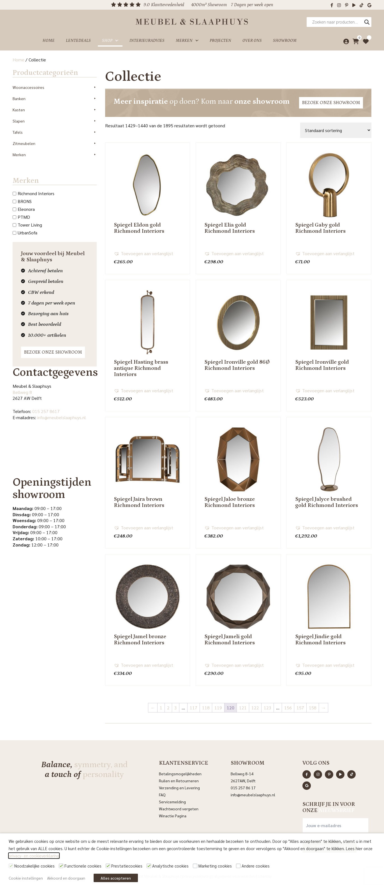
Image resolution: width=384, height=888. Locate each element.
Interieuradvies (147, 40)
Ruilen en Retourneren (179, 780)
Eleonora (26, 209)
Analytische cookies (170, 865)
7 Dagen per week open (252, 4)
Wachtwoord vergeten (178, 808)
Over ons (252, 40)
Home (49, 40)
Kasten (55, 109)
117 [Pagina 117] (193, 708)
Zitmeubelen (55, 143)
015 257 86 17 (243, 787)
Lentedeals (78, 40)
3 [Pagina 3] (175, 708)
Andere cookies (256, 865)
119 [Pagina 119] (218, 708)
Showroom (285, 40)
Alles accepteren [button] (116, 877)
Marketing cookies (215, 865)
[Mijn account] (345, 40)
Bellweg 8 (22, 392)
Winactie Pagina (173, 815)
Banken (55, 98)
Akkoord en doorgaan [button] (66, 877)
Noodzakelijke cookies (34, 865)
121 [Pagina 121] (243, 708)
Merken (187, 40)
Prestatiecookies (126, 865)
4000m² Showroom (209, 4)
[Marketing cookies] (195, 866)
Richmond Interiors (36, 193)
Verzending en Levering (179, 787)
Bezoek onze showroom (53, 352)
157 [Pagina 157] (300, 708)
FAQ (162, 794)
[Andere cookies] (238, 866)
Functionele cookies (82, 865)
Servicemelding (172, 801)
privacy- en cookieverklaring (34, 855)
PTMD (24, 217)
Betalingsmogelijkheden (180, 773)
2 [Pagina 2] (168, 708)
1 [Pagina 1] (161, 708)
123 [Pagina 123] (267, 708)
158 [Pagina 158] (312, 708)
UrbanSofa (27, 233)
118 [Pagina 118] (206, 708)
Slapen (55, 120)
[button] (143, 253)
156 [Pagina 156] (288, 708)
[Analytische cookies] (149, 866)
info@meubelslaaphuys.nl (61, 417)
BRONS (25, 201)
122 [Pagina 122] (255, 708)
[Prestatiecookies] (108, 866)
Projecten (220, 40)
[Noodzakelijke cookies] (11, 866)
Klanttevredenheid (167, 4)
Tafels (55, 132)
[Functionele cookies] (61, 866)
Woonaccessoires (55, 87)
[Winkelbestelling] (335, 130)
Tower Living (30, 225)
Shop (110, 40)
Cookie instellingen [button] (26, 877)
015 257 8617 (46, 411)
